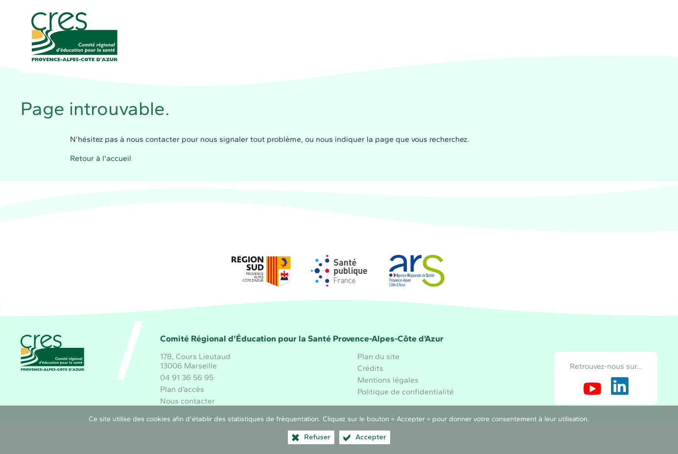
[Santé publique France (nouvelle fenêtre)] (339, 271)
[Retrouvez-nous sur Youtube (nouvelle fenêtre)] (592, 386)
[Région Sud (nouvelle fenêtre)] (261, 271)
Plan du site (378, 356)
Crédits (370, 368)
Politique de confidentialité (405, 391)
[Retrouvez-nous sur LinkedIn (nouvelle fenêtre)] (620, 386)
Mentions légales (388, 380)
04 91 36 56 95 (186, 377)
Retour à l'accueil (100, 158)
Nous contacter (187, 401)
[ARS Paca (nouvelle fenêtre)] (417, 271)
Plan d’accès (182, 389)
